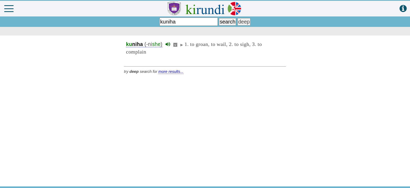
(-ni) (144, 44)
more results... (171, 71)
